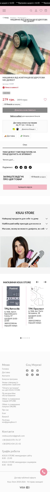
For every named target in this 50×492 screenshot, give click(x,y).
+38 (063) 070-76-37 (11, 440)
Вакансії (5, 417)
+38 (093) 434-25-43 (11, 444)
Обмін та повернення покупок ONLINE (11, 405)
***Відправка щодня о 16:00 (29, 3)
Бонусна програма (10, 379)
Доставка (6, 372)
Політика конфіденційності (9, 421)
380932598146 (10, 323)
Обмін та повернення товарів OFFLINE (11, 400)
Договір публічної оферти (25, 478)
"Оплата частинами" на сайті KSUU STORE (11, 389)
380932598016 (34, 321)
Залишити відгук (25, 187)
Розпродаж (22, 18)
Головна (13, 18)
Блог (4, 413)
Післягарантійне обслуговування (8, 394)
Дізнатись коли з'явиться (25, 110)
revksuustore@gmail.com (13, 436)
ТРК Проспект (36, 308)
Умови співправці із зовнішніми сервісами (11, 383)
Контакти (6, 376)
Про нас (5, 410)
